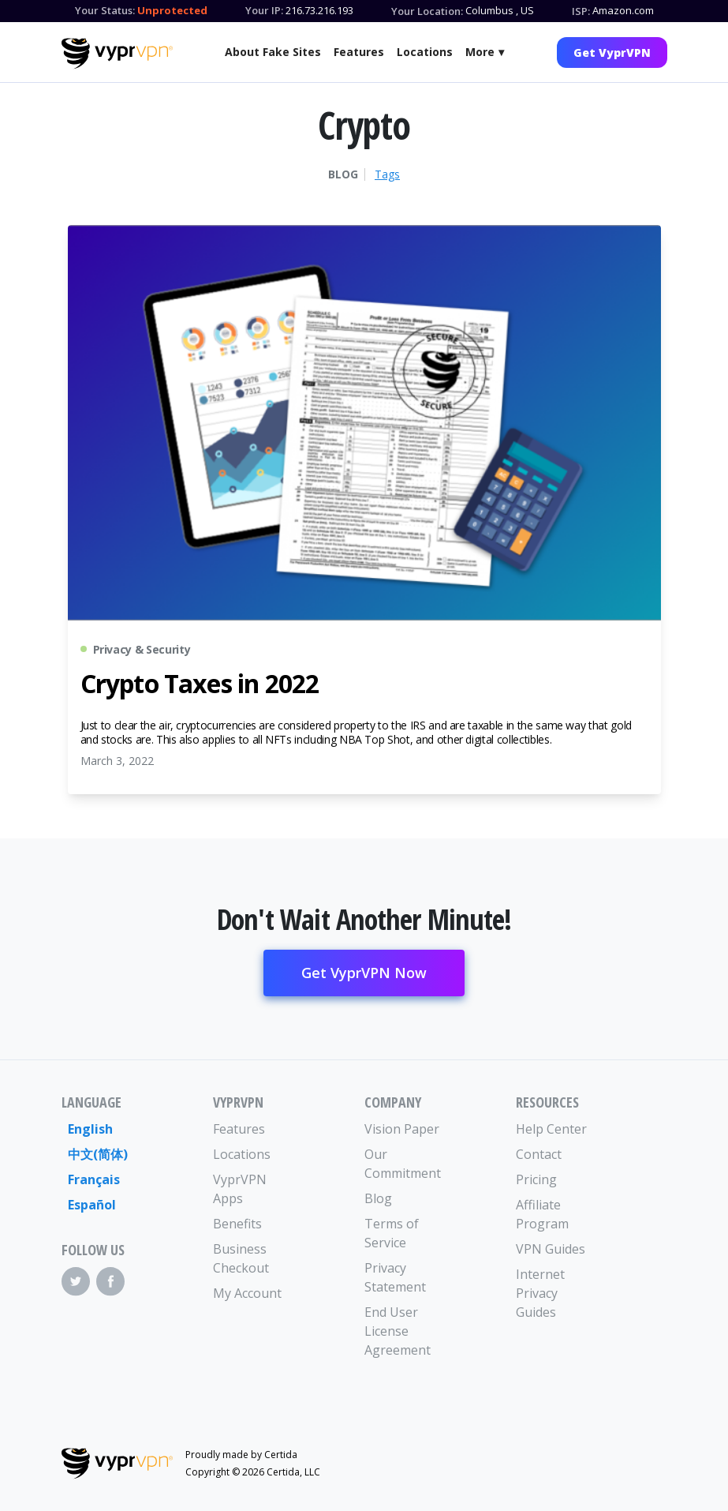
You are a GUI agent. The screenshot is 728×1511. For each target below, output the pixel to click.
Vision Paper (401, 1129)
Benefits (237, 1223)
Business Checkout (241, 1258)
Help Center (551, 1129)
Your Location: (427, 11)
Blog (343, 174)
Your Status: (105, 10)
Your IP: (264, 10)
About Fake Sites (273, 51)
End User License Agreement (397, 1331)
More (480, 51)
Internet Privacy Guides (540, 1293)
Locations (425, 51)
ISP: (581, 11)
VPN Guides (550, 1249)
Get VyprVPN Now (364, 972)
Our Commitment (402, 1163)
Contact (539, 1154)
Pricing (536, 1179)
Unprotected (172, 10)
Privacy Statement (395, 1277)
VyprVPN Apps (240, 1189)
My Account (247, 1293)
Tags (387, 174)
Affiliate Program (542, 1214)
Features (359, 51)
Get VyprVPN (612, 52)
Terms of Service (391, 1233)
